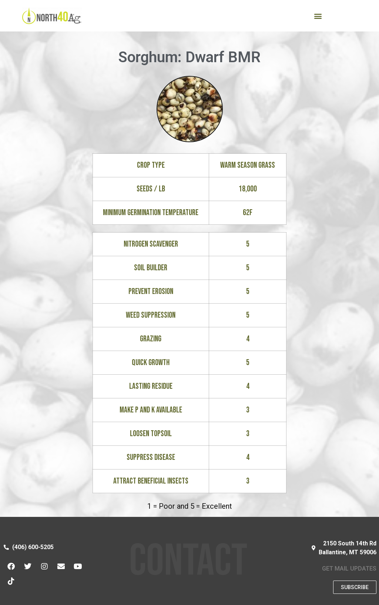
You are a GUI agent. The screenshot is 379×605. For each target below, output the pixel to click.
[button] (318, 16)
